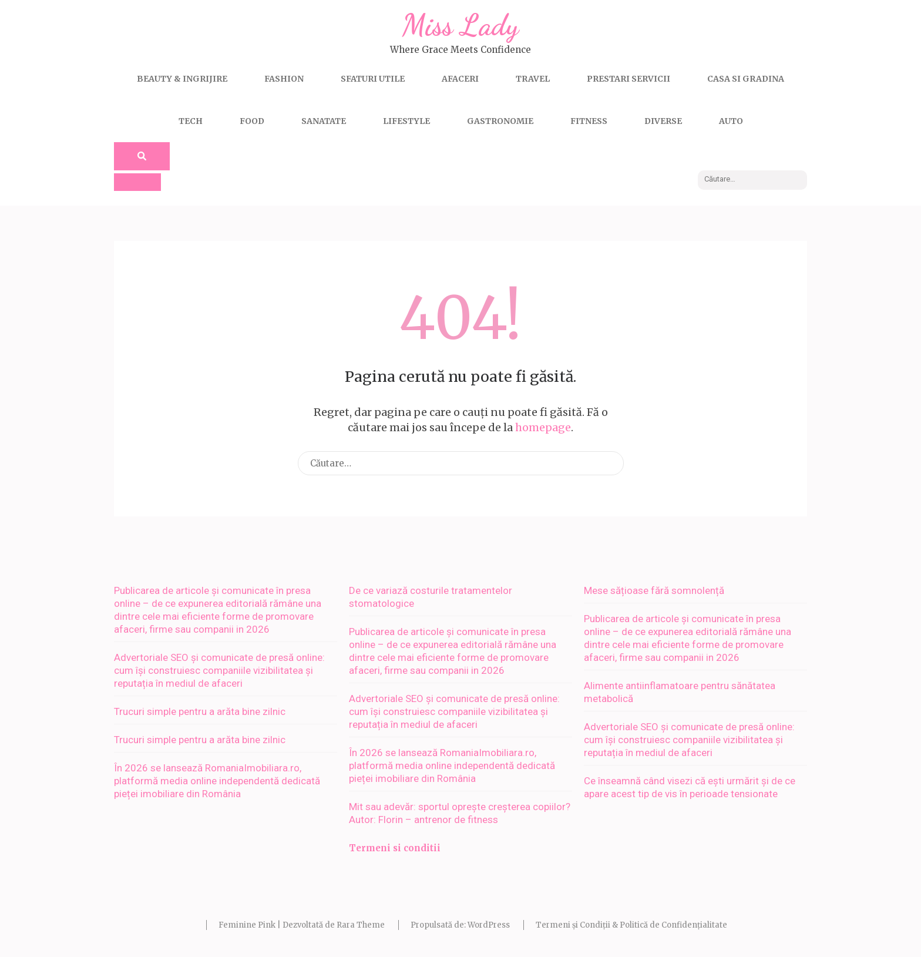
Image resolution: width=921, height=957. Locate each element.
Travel (533, 78)
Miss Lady (460, 25)
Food (252, 121)
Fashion (284, 78)
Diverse (663, 121)
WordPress (489, 925)
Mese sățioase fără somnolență (654, 590)
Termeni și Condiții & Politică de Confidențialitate (631, 925)
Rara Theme (361, 925)
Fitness (588, 121)
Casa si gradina (745, 78)
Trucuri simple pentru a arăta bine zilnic (199, 711)
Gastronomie (500, 121)
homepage (543, 427)
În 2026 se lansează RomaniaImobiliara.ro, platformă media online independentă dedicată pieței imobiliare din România (217, 781)
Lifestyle (406, 121)
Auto (731, 121)
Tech (191, 121)
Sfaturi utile (373, 78)
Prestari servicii (628, 78)
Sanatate (323, 121)
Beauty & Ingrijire (182, 78)
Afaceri (460, 78)
